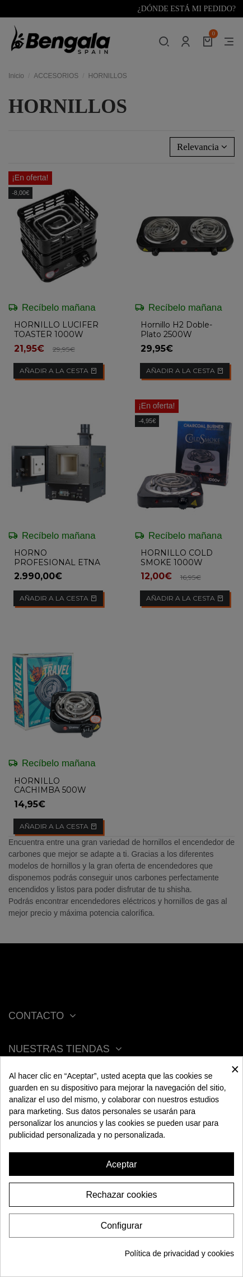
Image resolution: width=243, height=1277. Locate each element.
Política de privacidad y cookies (179, 1253)
